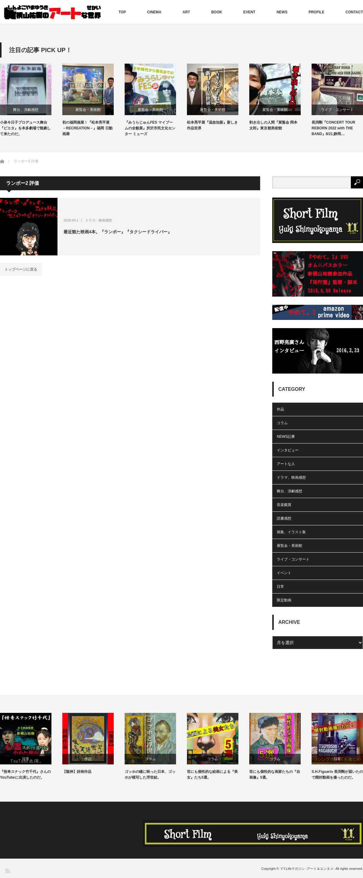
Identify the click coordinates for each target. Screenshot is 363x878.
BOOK (216, 12)
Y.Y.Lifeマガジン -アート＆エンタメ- (308, 868)
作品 (280, 409)
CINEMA (154, 12)
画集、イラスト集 (291, 532)
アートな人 (286, 464)
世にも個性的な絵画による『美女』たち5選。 (212, 775)
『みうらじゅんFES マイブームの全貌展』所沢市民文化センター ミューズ (150, 128)
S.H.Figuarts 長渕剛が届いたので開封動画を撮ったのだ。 (337, 775)
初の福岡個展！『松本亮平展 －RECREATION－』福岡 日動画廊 (87, 128)
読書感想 (284, 518)
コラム (282, 423)
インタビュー (288, 450)
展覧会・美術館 (88, 110)
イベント (284, 573)
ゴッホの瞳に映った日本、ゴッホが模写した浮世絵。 (150, 775)
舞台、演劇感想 (25, 110)
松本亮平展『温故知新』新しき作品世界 (212, 125)
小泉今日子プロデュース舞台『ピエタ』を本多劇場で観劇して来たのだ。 (25, 128)
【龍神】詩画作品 (76, 772)
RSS (7, 870)
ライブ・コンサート (337, 110)
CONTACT (354, 12)
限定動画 (284, 600)
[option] (31, 100)
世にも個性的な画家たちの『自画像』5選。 (274, 775)
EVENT (249, 12)
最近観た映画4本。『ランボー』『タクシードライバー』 (118, 231)
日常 (280, 586)
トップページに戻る (21, 269)
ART (186, 12)
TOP (122, 12)
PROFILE (316, 12)
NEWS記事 (286, 436)
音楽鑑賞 (284, 505)
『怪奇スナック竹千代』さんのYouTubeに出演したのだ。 (25, 775)
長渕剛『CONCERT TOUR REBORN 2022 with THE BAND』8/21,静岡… (333, 128)
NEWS (281, 12)
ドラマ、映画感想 (98, 220)
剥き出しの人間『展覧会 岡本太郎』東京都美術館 (273, 125)
